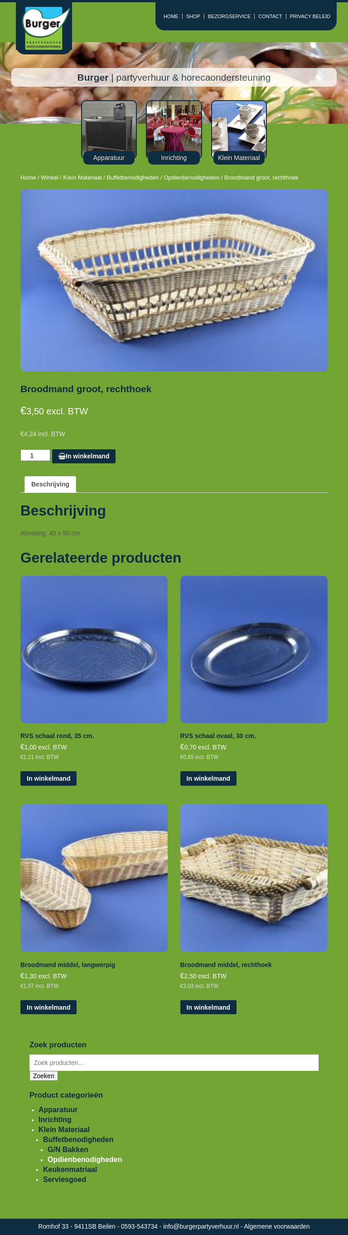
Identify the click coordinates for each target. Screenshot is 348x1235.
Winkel (49, 177)
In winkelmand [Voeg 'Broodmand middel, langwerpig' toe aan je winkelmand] (48, 1007)
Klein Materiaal (82, 177)
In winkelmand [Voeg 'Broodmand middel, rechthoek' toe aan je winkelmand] (208, 1007)
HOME (171, 16)
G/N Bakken (68, 1149)
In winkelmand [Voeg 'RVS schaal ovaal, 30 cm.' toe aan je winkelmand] (208, 778)
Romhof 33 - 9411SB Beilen (77, 1226)
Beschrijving (50, 484)
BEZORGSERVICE (229, 16)
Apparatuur (58, 1109)
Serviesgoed (64, 1179)
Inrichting (55, 1119)
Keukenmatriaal (70, 1169)
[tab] (50, 484)
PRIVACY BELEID (310, 16)
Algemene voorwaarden (277, 1226)
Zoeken (43, 1075)
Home (28, 177)
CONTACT (270, 16)
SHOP (193, 16)
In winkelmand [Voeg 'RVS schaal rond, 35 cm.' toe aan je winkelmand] (48, 778)
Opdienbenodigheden (191, 177)
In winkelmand (83, 456)
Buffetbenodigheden (132, 177)
